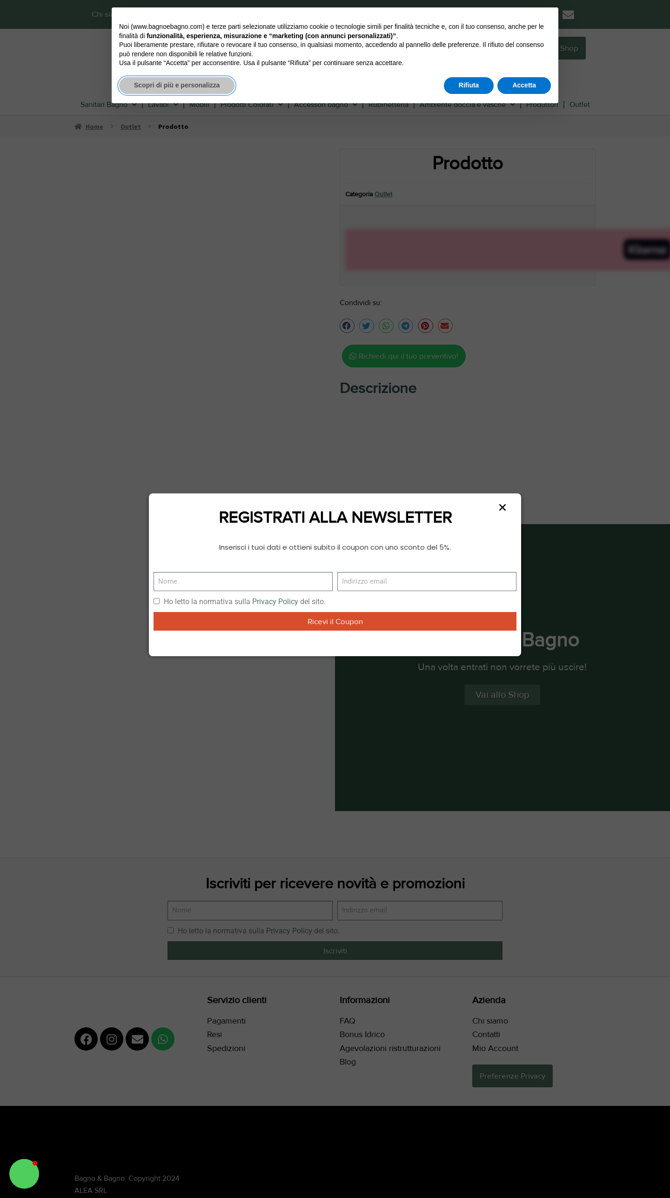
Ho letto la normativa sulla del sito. (245, 601)
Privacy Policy (275, 601)
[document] (335, 599)
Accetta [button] (524, 85)
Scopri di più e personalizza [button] (177, 85)
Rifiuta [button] (469, 85)
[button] (24, 1174)
